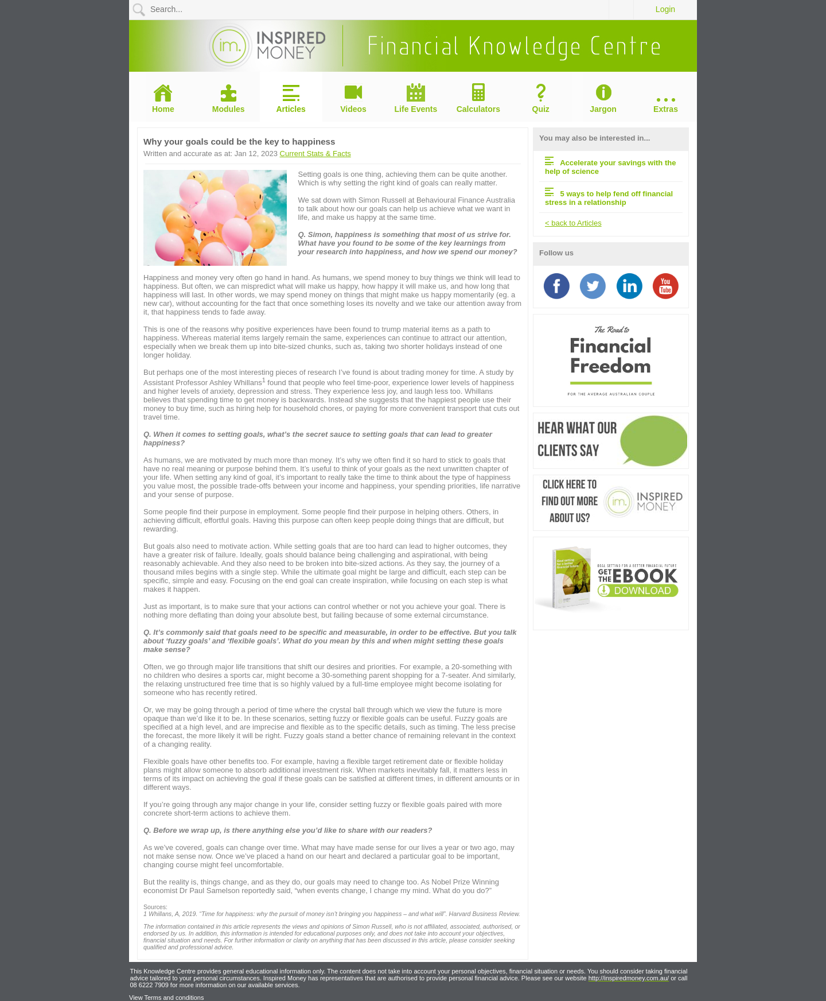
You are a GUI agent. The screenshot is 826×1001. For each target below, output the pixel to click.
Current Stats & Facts (315, 153)
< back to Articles (573, 223)
